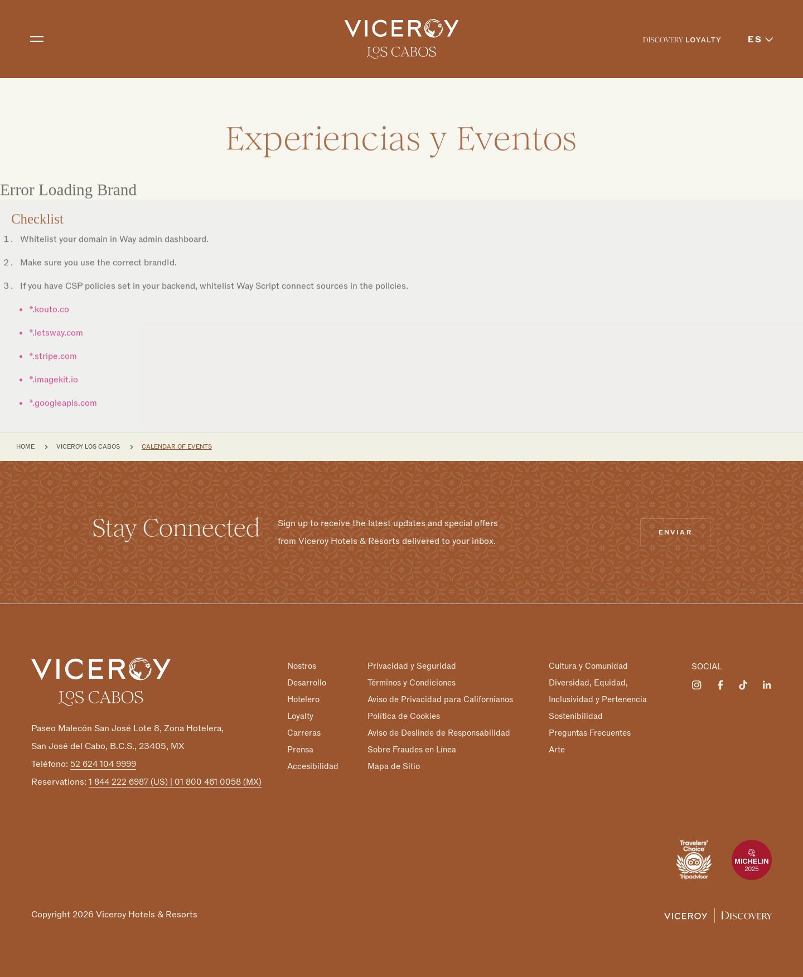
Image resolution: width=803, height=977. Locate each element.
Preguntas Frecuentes (590, 732)
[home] (402, 39)
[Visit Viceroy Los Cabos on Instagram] (696, 685)
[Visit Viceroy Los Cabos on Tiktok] (743, 685)
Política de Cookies (403, 716)
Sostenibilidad (576, 716)
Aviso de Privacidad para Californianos (440, 699)
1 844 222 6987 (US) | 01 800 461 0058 (175, 782)
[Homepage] (101, 681)
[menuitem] (682, 39)
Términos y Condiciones (411, 682)
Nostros (301, 666)
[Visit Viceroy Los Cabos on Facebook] (720, 685)
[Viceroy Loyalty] (718, 914)
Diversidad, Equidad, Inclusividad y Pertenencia (598, 691)
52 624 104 (103, 764)
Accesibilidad (312, 766)
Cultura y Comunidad (588, 666)
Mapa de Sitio (393, 766)
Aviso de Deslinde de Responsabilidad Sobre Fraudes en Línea (438, 741)
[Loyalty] (682, 39)
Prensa (300, 749)
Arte (557, 749)
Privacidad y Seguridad (411, 666)
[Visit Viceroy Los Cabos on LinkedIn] (767, 685)
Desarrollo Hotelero (306, 691)
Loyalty (300, 716)
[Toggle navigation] (37, 39)
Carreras (304, 732)
